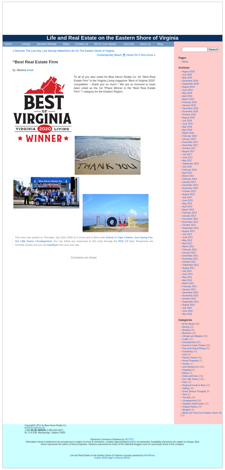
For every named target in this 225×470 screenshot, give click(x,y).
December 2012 (190, 219)
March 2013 (188, 209)
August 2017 (188, 151)
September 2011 (190, 265)
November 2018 (190, 111)
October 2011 (189, 262)
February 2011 (189, 286)
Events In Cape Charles (119, 237)
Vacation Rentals (46, 44)
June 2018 (187, 124)
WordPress (149, 455)
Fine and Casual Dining (193, 348)
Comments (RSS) (121, 458)
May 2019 (187, 93)
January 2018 (189, 139)
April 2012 (187, 243)
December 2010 (190, 292)
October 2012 (189, 225)
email (30, 70)
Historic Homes (189, 357)
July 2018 (187, 120)
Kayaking (186, 370)
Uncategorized (44, 241)
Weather (186, 410)
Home (8, 44)
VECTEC (129, 439)
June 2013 (187, 200)
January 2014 (189, 182)
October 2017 (189, 148)
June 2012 (187, 237)
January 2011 (189, 289)
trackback (52, 245)
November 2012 (190, 222)
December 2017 (190, 142)
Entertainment (189, 342)
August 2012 (188, 231)
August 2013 (188, 194)
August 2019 (188, 87)
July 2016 (187, 167)
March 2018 (188, 133)
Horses (185, 364)
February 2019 (189, 102)
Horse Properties (190, 361)
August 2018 (188, 117)
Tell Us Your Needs (105, 44)
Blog (160, 44)
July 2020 (187, 74)
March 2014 (188, 176)
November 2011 (190, 259)
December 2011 (190, 256)
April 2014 (187, 173)
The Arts (186, 397)
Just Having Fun (143, 237)
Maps (66, 44)
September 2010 (190, 302)
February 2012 (189, 249)
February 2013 (189, 213)
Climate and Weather (192, 336)
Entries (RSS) (101, 458)
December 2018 (190, 108)
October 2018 (189, 114)
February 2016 (189, 170)
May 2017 (187, 160)
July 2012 (187, 234)
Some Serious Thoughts (194, 391)
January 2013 (189, 216)
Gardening (187, 351)
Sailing (185, 388)
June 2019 (187, 90)
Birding (185, 327)
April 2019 (187, 96)
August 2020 (188, 71)
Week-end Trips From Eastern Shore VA (201, 413)
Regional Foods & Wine (193, 385)
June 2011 (187, 274)
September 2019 (190, 84)
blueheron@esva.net (35, 428)
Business (186, 333)
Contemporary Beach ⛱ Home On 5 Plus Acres (125, 55)
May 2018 (187, 127)
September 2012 (190, 228)
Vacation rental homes (193, 403)
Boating (186, 330)
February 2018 (189, 136)
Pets (184, 382)
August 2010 (188, 305)
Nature (185, 373)
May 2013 (187, 203)
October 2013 (189, 191)
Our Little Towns (24, 241)
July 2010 (187, 308)
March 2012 (188, 246)
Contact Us (81, 44)
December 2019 (190, 81)
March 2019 (188, 99)
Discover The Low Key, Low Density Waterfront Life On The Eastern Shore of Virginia (64, 50)
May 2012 (187, 240)
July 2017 (187, 154)
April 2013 (187, 206)
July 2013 (187, 197)
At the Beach (188, 324)
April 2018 (187, 130)
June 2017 (187, 157)
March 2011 (188, 283)
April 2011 (187, 280)
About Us (145, 44)
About (185, 62)
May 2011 (187, 277)
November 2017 (190, 145)
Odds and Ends (190, 376)
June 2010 (187, 311)
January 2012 (189, 252)
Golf (184, 354)
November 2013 (190, 188)
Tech (184, 394)
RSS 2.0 (123, 241)
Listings (25, 44)
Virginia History (189, 407)
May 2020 (187, 78)
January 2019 (189, 105)
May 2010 (187, 314)
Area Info (128, 44)
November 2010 (190, 295)
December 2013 (190, 185)
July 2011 (187, 271)
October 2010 (189, 298)
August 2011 (188, 268)
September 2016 (190, 163)
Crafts (185, 339)
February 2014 (189, 179)
